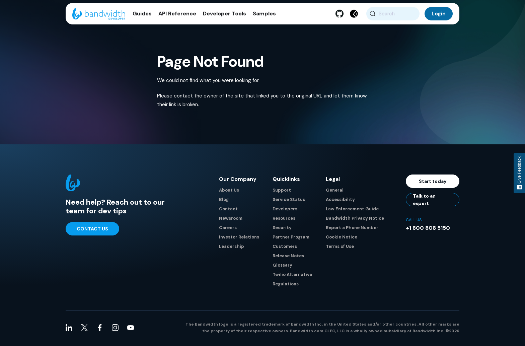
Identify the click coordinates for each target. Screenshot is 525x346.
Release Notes (288, 257)
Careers (228, 229)
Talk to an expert (424, 201)
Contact (228, 210)
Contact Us (92, 230)
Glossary (282, 267)
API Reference (177, 16)
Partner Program (291, 238)
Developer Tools (224, 16)
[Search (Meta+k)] (393, 16)
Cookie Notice (341, 238)
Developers (285, 210)
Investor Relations (239, 238)
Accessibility (340, 201)
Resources (284, 220)
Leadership (231, 248)
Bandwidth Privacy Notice (355, 220)
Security (282, 229)
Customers (285, 248)
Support (282, 192)
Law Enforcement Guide (352, 210)
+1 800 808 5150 (428, 229)
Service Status (289, 201)
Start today (433, 183)
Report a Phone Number (352, 229)
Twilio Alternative (292, 276)
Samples (264, 16)
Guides (142, 16)
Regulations (286, 285)
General (335, 192)
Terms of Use (340, 248)
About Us (229, 192)
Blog (224, 201)
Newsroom (230, 220)
